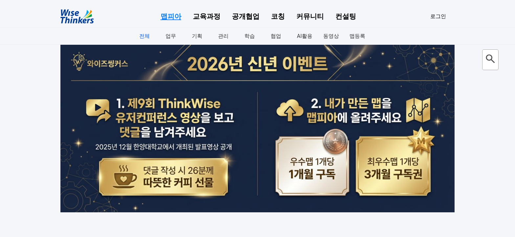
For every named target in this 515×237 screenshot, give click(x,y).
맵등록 (357, 36)
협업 (276, 36)
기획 (197, 36)
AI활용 (304, 36)
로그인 (438, 16)
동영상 (331, 36)
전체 (144, 36)
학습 (249, 36)
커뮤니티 (310, 16)
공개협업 (245, 16)
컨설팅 (345, 16)
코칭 (278, 16)
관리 (223, 36)
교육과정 (206, 16)
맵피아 (171, 16)
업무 (171, 36)
